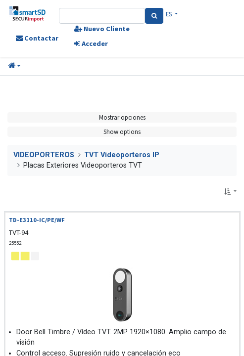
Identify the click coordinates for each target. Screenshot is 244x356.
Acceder (91, 43)
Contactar (37, 38)
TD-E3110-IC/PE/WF (37, 219)
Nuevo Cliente (102, 28)
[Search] (154, 16)
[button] (14, 66)
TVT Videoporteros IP (121, 155)
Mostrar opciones (122, 117)
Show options (122, 131)
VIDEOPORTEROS (43, 155)
